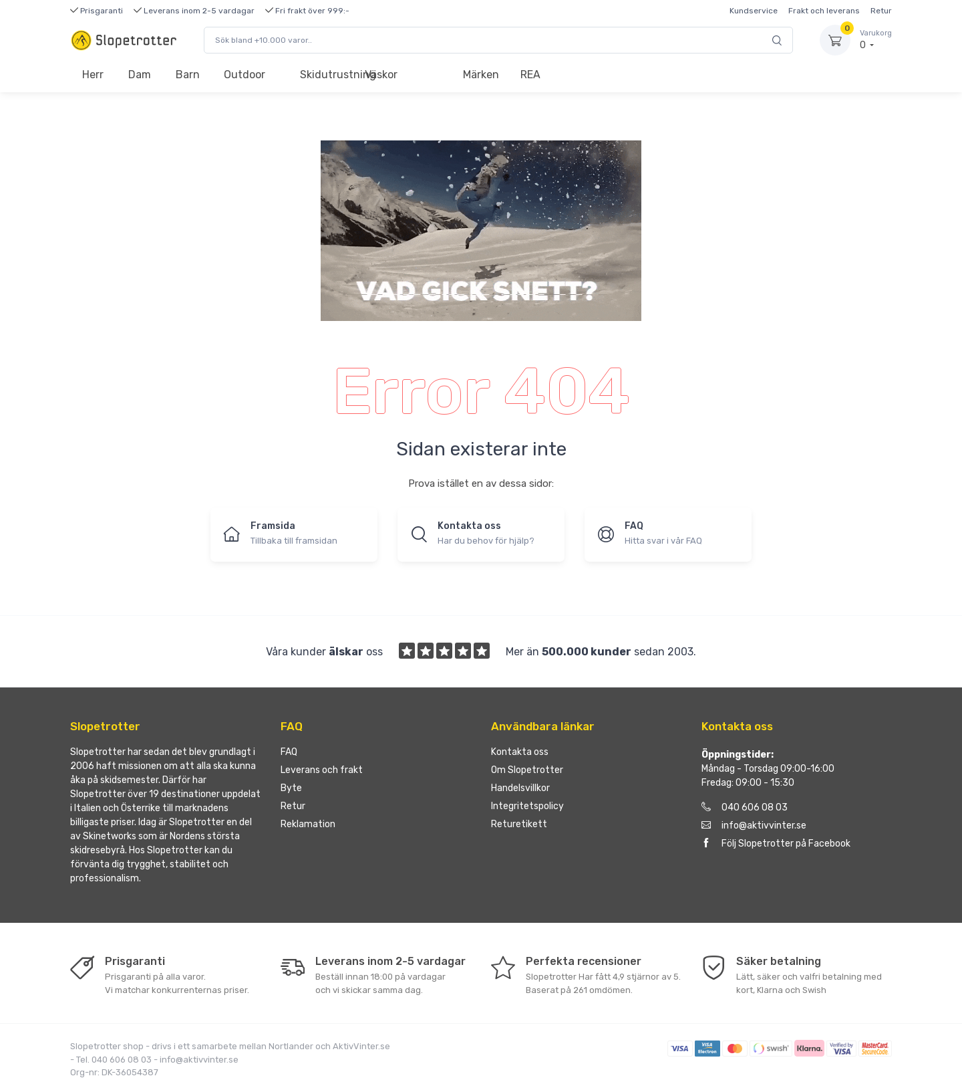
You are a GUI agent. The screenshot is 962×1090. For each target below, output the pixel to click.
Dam (139, 74)
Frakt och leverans (824, 10)
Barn (188, 74)
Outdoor (244, 74)
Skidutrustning (326, 74)
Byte (291, 788)
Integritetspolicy (527, 806)
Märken (481, 74)
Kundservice (754, 10)
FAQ (289, 752)
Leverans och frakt (322, 770)
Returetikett (519, 824)
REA (530, 74)
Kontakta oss (519, 752)
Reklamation (308, 824)
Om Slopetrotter (527, 770)
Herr (93, 74)
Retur (881, 10)
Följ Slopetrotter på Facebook (775, 843)
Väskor (381, 74)
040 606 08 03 (744, 807)
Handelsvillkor (520, 788)
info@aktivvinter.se (753, 825)
